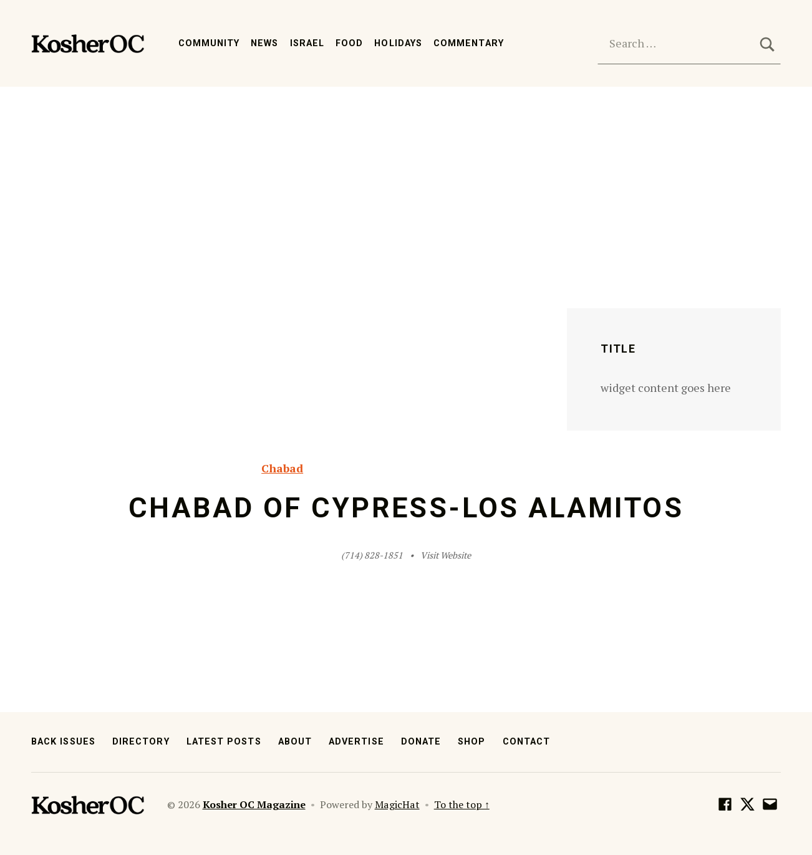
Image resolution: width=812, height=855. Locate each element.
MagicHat (397, 804)
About (295, 741)
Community (209, 43)
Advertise (356, 741)
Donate (421, 741)
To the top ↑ (462, 804)
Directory (141, 741)
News (264, 43)
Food (349, 43)
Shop (471, 741)
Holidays (398, 43)
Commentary (468, 43)
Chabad (282, 468)
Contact (527, 741)
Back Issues (63, 741)
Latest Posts (223, 741)
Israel (307, 43)
